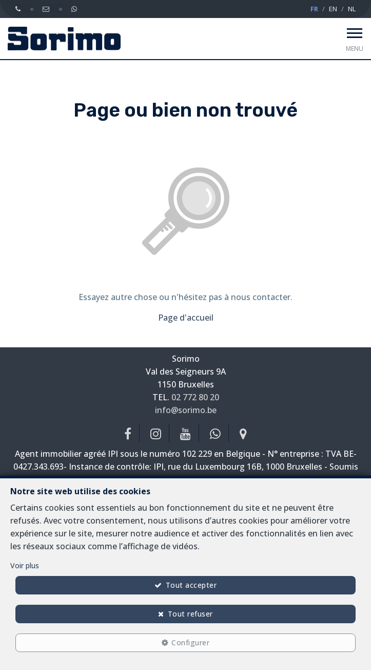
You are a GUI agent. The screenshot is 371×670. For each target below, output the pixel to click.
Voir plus (24, 565)
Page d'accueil (185, 317)
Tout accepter (191, 585)
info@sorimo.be (186, 410)
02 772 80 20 (195, 397)
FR (314, 8)
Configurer (190, 642)
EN (333, 8)
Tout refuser (190, 614)
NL (352, 8)
